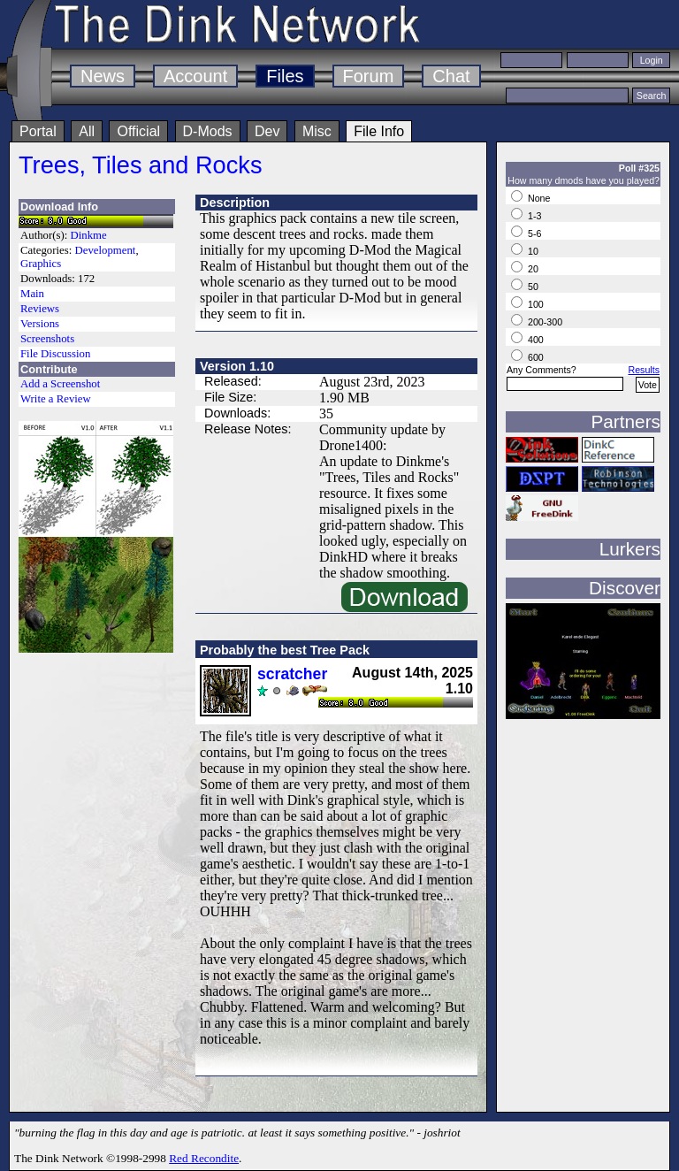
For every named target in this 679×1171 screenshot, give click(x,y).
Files (284, 76)
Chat (450, 76)
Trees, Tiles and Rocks (141, 165)
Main (32, 293)
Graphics (40, 263)
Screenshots (47, 339)
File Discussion (55, 354)
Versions (39, 324)
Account (195, 76)
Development (104, 250)
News (102, 76)
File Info (379, 131)
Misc (317, 131)
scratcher (292, 674)
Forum (368, 76)
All (87, 131)
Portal (38, 131)
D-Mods (208, 131)
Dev (267, 131)
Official (138, 131)
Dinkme (89, 235)
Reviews (39, 308)
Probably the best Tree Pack (285, 650)
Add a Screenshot (60, 384)
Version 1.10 (237, 366)
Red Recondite (204, 1158)
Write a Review (55, 399)
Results (644, 369)
